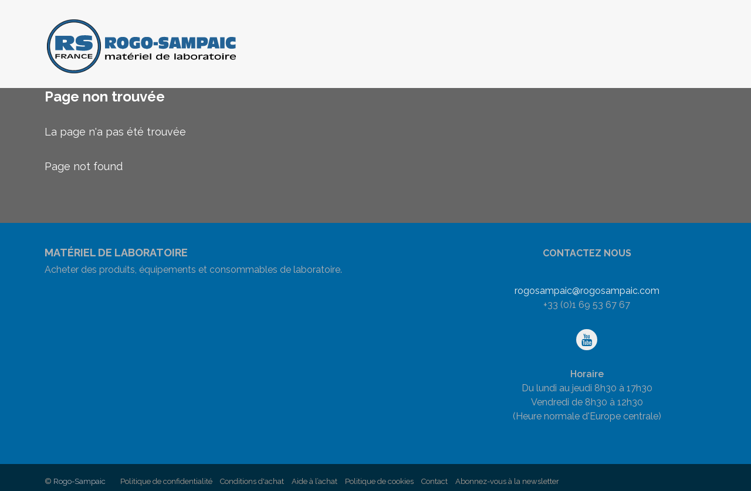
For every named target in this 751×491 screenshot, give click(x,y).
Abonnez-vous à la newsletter (507, 481)
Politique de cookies (379, 481)
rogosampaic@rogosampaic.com (587, 290)
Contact (434, 481)
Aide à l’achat (314, 481)
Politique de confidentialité (166, 481)
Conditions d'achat (252, 481)
